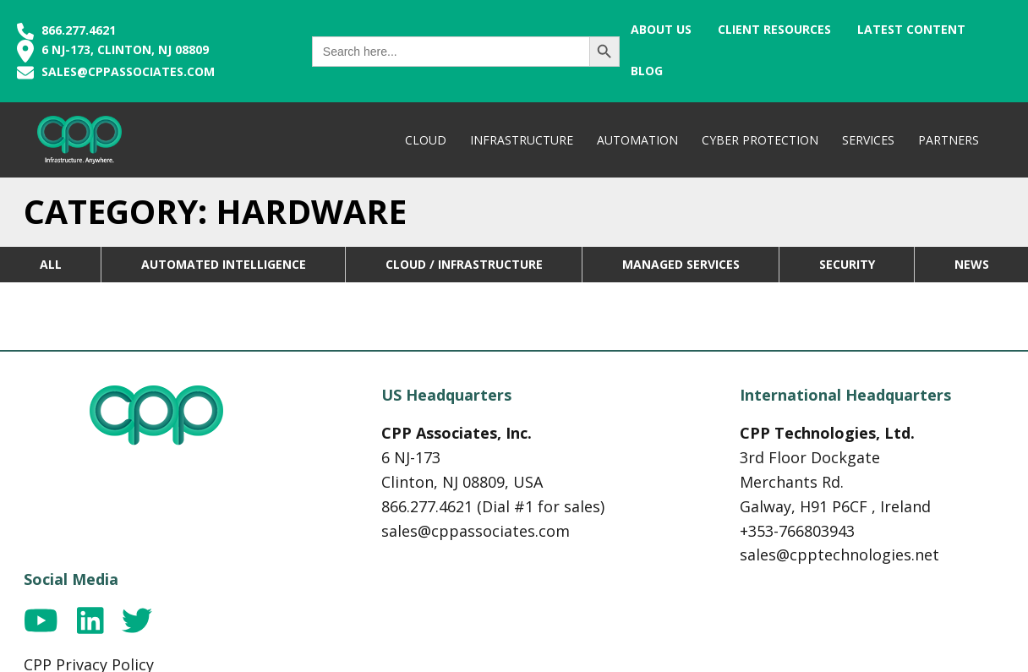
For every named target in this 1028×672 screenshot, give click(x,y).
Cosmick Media (544, 646)
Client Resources (756, 29)
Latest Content (894, 29)
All (51, 264)
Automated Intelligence (223, 264)
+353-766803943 (601, 550)
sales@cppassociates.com (128, 71)
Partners (946, 140)
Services (866, 140)
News (971, 264)
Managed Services (681, 264)
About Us (642, 29)
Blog (992, 29)
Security (847, 264)
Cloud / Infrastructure (464, 264)
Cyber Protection (758, 140)
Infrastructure (519, 140)
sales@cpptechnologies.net (643, 575)
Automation (635, 140)
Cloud (424, 140)
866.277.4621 (66, 30)
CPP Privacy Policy (872, 480)
